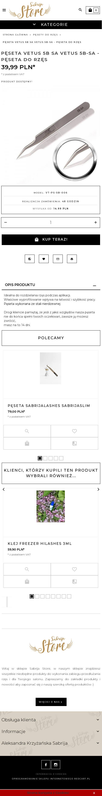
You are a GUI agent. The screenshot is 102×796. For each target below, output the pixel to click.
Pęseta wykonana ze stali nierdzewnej (32, 304)
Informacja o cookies (51, 774)
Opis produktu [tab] (20, 285)
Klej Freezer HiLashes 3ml (40, 544)
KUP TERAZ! (51, 239)
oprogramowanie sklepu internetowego (42, 779)
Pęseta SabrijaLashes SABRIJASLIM (49, 406)
